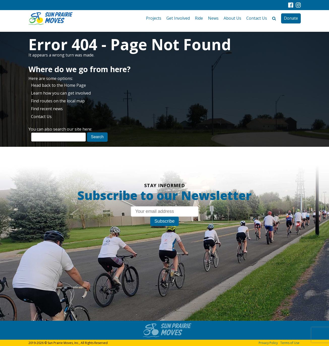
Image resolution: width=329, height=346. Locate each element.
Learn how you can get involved (61, 93)
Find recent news (47, 108)
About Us (232, 18)
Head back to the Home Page (58, 85)
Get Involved (178, 18)
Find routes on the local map (58, 101)
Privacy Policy (268, 343)
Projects (153, 18)
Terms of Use (290, 343)
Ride (199, 18)
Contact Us (256, 18)
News (213, 18)
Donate (291, 18)
